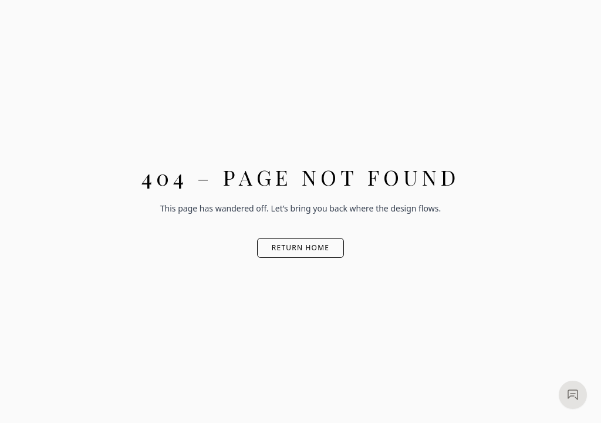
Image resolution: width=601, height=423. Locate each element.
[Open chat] (573, 395)
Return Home (300, 248)
